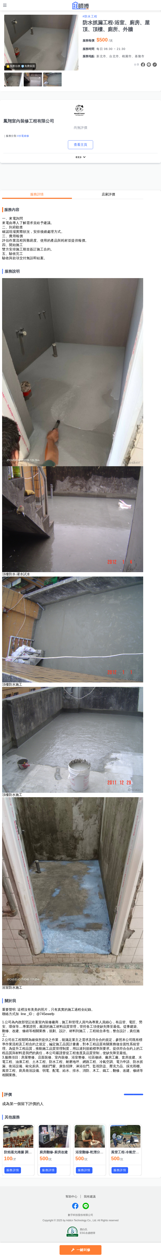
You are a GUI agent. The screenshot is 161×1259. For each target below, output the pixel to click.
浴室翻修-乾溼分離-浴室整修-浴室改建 (103, 1158)
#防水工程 (90, 16)
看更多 (79, 158)
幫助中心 (71, 1202)
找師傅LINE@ (86, 1211)
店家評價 (108, 196)
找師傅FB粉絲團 (75, 1211)
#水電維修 (23, 135)
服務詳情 (37, 196)
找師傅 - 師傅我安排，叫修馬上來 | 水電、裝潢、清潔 (80, 5)
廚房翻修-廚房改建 (54, 1158)
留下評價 (130, 1098)
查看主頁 (80, 144)
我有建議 (90, 1202)
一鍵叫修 (83, 1250)
